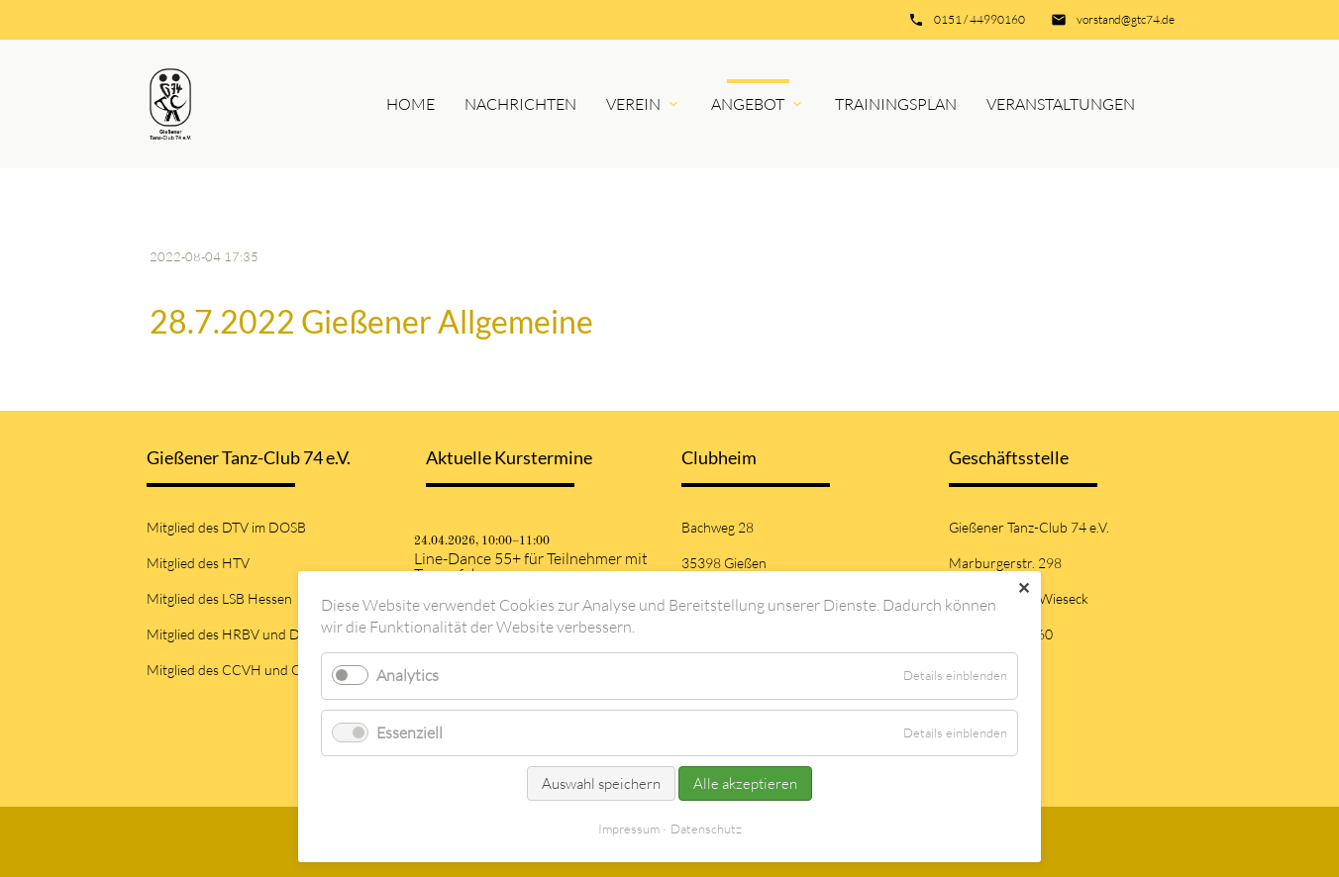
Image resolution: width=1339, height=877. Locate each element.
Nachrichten (520, 104)
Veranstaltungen (1060, 104)
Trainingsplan (896, 104)
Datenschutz (706, 828)
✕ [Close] (1023, 588)
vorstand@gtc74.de (1126, 19)
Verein (633, 104)
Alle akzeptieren (745, 783)
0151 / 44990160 (979, 19)
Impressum (629, 828)
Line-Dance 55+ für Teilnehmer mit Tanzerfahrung (531, 566)
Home (410, 104)
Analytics (407, 675)
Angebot (747, 104)
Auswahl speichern (601, 783)
